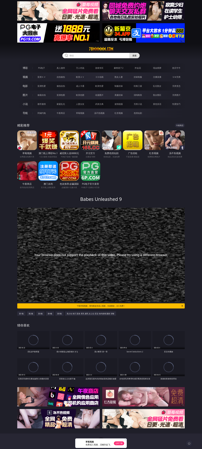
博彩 (25, 68)
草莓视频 (80, 113)
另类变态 (176, 86)
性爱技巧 (176, 104)
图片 (25, 95)
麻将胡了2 (118, 68)
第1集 (21, 313)
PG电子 (41, 68)
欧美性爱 (99, 86)
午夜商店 (61, 113)
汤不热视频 (99, 113)
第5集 (59, 313)
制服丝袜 (119, 86)
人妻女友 (80, 104)
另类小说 (138, 104)
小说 (25, 104)
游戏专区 (99, 68)
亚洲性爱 (41, 86)
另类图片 (176, 95)
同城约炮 (41, 113)
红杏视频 (119, 113)
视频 (25, 77)
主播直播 (157, 77)
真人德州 (61, 68)
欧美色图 (80, 95)
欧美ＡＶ (80, 77)
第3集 (40, 313)
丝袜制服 (138, 77)
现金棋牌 (157, 68)
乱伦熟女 (157, 86)
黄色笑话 (157, 104)
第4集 (50, 313)
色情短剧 (138, 113)
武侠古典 (99, 104)
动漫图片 (99, 95)
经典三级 (138, 86)
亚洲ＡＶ (41, 77)
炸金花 (138, 68)
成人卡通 (80, 86)
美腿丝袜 (119, 95)
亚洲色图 (61, 95)
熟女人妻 (119, 77)
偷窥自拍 (41, 95)
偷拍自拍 (61, 86)
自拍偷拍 (61, 77)
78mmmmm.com (101, 49)
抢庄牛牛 (176, 68)
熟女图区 (157, 95)
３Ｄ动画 (99, 77)
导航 (25, 113)
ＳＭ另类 (176, 77)
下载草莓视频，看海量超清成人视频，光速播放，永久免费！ (130, 305)
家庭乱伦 (61, 104)
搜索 (134, 55)
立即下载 (119, 443)
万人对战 (80, 68)
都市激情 (41, 104)
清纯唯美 (138, 95)
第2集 (31, 313)
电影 (25, 86)
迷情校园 (119, 104)
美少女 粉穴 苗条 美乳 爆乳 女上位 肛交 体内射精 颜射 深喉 (90, 313)
